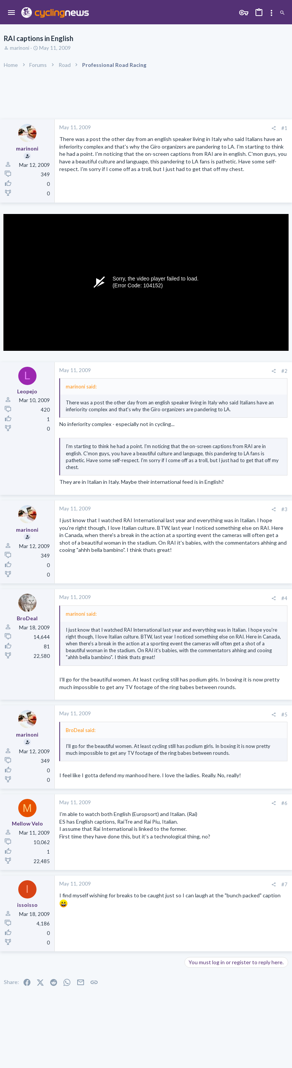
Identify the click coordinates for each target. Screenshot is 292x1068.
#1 (284, 128)
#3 (284, 509)
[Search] (282, 13)
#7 (284, 884)
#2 (284, 371)
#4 (284, 598)
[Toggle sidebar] (271, 13)
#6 (284, 803)
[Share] (273, 128)
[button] (11, 12)
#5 (284, 714)
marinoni (19, 48)
